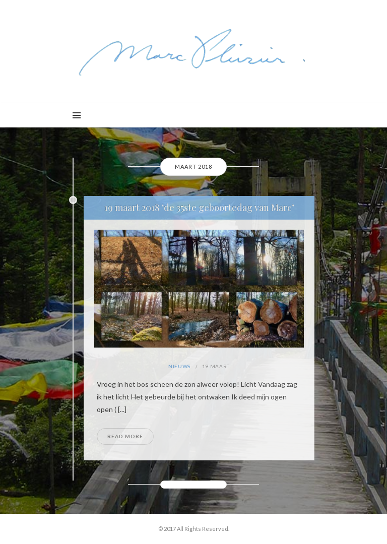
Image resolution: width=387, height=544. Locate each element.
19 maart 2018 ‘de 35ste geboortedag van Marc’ (199, 207)
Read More (125, 436)
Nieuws (179, 366)
